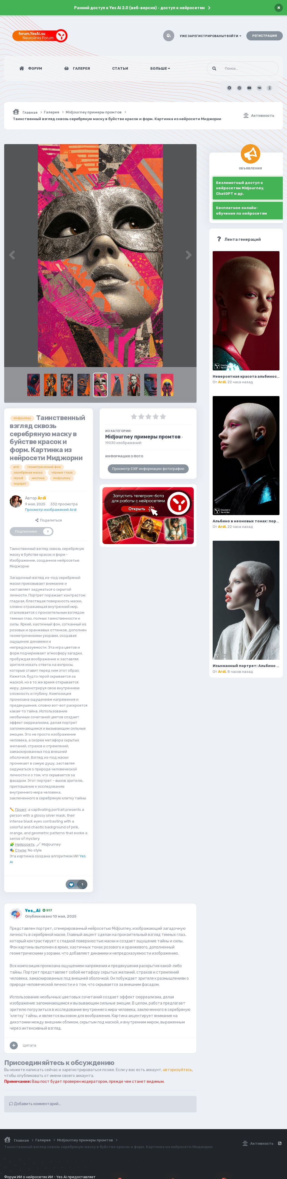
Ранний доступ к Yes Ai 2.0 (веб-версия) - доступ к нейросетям (139, 8)
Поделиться (48, 520)
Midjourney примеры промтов (143, 437)
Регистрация (264, 36)
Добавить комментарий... (35, 1104)
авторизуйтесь (177, 1070)
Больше (160, 68)
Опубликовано (50, 916)
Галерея (81, 68)
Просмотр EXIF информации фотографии (148, 469)
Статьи (120, 68)
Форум (34, 68)
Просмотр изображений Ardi (51, 510)
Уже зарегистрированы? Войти (210, 36)
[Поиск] (232, 68)
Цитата (29, 1045)
